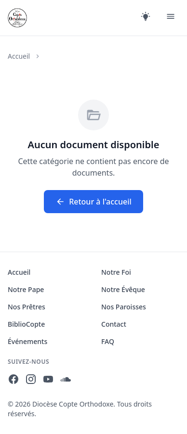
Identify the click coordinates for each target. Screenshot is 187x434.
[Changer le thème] (145, 18)
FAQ (107, 341)
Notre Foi (116, 272)
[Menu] (170, 18)
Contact (113, 324)
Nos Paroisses (123, 306)
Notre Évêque (123, 289)
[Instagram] (31, 380)
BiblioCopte (26, 324)
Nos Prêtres (26, 306)
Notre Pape (26, 289)
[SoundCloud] (65, 380)
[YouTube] (48, 380)
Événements (27, 341)
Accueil (19, 56)
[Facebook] (13, 380)
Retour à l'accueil (93, 201)
